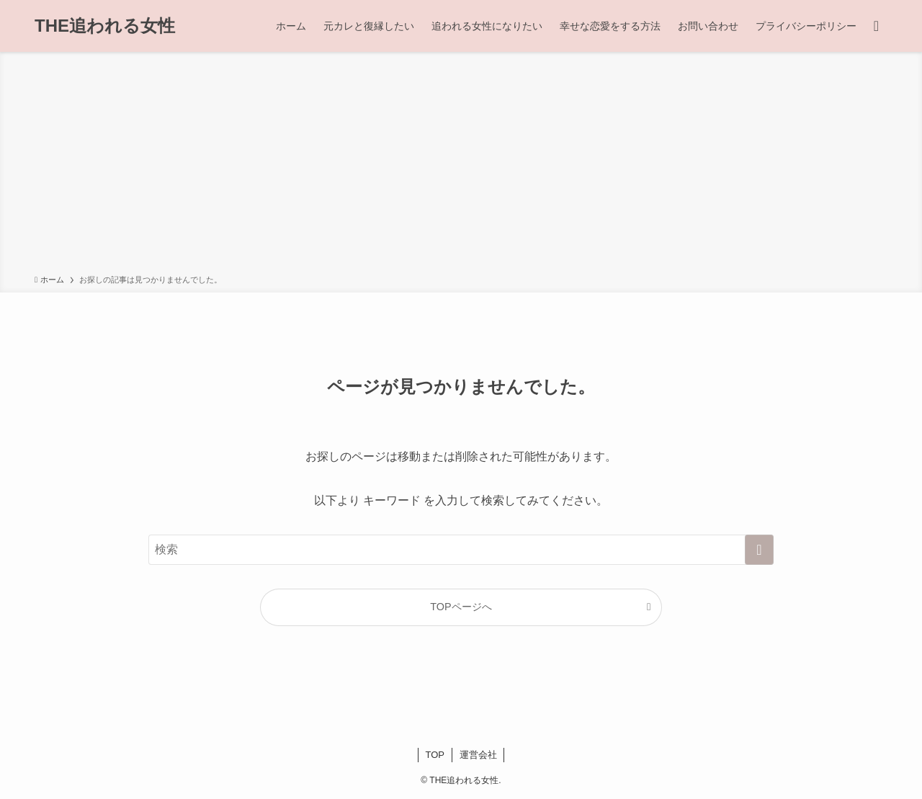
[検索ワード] (461, 550)
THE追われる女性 (105, 26)
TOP (435, 754)
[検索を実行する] (759, 550)
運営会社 (478, 754)
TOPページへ (460, 606)
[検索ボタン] (876, 26)
